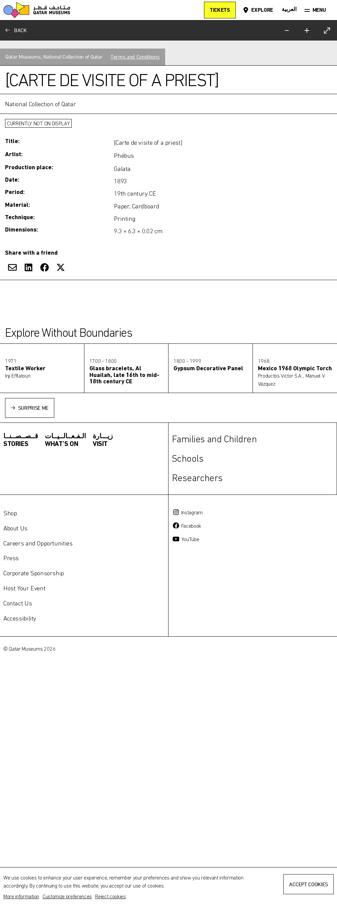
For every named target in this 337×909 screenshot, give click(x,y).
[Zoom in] (307, 30)
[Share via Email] (12, 787)
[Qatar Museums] (36, 10)
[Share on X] (60, 787)
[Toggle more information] (168, 688)
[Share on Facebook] (44, 787)
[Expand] (327, 30)
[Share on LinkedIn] (28, 787)
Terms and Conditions (135, 577)
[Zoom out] (287, 30)
